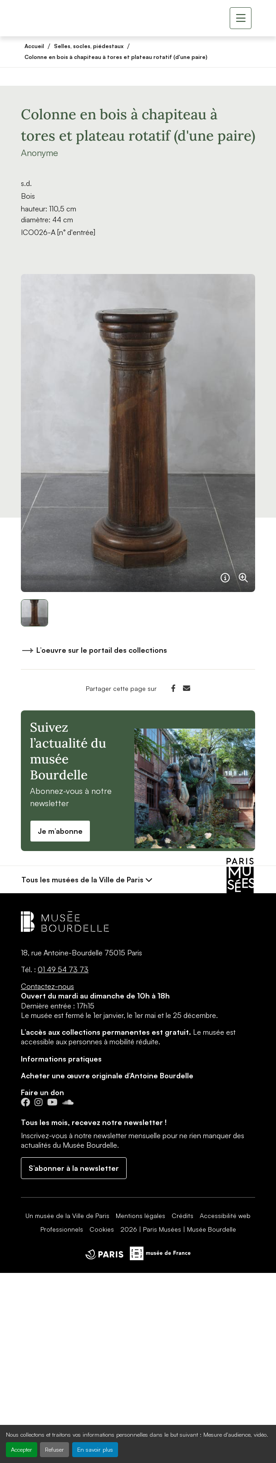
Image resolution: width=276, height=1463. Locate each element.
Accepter (21, 1449)
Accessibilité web (225, 1215)
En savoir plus (95, 1449)
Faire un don (42, 1092)
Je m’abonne (60, 831)
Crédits (182, 1215)
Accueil (34, 46)
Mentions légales (140, 1215)
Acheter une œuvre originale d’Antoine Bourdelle (107, 1075)
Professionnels (61, 1229)
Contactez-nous (47, 986)
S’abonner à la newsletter (74, 1168)
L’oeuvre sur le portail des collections (94, 652)
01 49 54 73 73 (63, 969)
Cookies (101, 1229)
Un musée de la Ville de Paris (67, 1215)
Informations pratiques (61, 1058)
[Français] (225, 573)
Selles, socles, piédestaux (88, 46)
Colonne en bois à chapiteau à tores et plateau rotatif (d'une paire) (116, 57)
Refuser (54, 1449)
